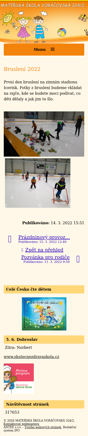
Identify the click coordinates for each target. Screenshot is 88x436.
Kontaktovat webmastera (21, 424)
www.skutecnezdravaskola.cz (31, 357)
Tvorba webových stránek (42, 427)
